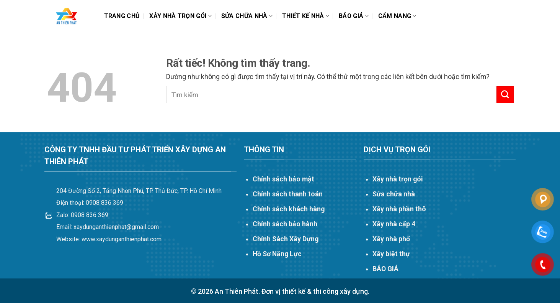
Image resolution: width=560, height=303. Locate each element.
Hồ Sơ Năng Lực (277, 254)
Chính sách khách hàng (289, 209)
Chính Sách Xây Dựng (285, 239)
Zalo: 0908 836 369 (82, 215)
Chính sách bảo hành (285, 224)
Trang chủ (122, 16)
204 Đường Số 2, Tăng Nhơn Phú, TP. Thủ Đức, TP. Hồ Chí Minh (139, 190)
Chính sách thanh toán (288, 194)
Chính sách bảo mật (283, 179)
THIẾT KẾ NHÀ (305, 16)
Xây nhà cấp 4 (393, 224)
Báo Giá (354, 16)
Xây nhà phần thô (399, 209)
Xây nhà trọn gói (180, 16)
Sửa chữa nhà (247, 16)
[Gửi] (504, 94)
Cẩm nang (397, 16)
